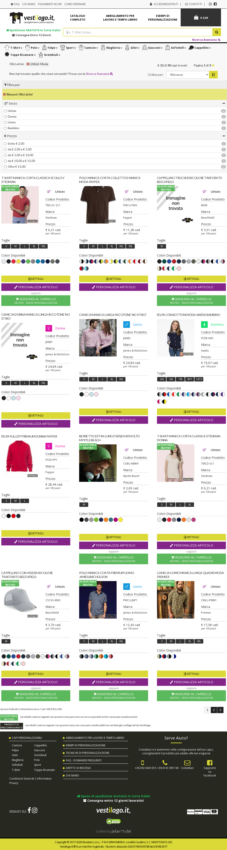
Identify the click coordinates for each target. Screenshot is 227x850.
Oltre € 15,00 (14, 166)
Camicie (17, 745)
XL (34, 246)
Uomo (10, 122)
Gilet (15, 755)
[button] (13, 47)
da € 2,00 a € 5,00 (17, 149)
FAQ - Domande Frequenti (84, 760)
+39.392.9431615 (145, 768)
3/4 (161, 379)
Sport (37, 765)
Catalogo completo (77, 17)
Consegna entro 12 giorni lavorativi (113, 800)
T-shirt (16, 770)
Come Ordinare (75, 4)
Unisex (10, 111)
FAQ (15, 4)
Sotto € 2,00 (14, 143)
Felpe (15, 750)
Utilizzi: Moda (37, 64)
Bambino (11, 128)
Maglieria (17, 760)
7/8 (180, 379)
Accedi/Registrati (166, 4)
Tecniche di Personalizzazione (87, 753)
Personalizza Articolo (36, 287)
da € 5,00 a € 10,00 (18, 155)
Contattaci (187, 768)
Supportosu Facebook (210, 771)
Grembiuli (40, 755)
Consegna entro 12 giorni (31, 35)
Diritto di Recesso (78, 768)
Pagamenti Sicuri (50, 4)
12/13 (199, 379)
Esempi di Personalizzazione (85, 745)
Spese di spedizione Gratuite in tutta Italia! (113, 796)
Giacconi (39, 750)
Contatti (193, 4)
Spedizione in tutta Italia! (33, 30)
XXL (43, 246)
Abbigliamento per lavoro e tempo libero (120, 17)
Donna (10, 116)
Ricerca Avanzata (206, 39)
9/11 (189, 379)
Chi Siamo (28, 4)
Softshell (17, 765)
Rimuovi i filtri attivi (18, 94)
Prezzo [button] (114, 136)
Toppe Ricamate (44, 770)
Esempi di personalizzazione (162, 17)
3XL (130, 246)
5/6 (171, 379)
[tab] (114, 103)
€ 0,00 (201, 17)
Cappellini (40, 745)
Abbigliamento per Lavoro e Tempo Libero (95, 738)
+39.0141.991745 (168, 768)
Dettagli (35, 279)
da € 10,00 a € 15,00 (19, 161)
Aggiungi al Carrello (35, 300)
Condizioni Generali (21, 778)
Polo (37, 760)
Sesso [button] (114, 103)
